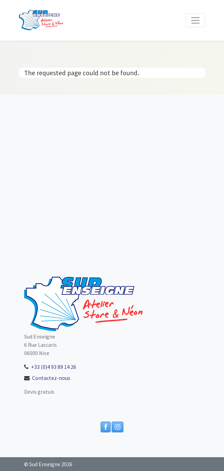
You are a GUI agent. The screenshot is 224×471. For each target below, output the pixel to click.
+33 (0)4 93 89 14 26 (53, 366)
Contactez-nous (51, 377)
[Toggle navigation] (195, 20)
